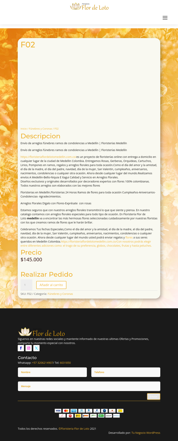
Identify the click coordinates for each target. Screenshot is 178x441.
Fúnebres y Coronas (40, 128)
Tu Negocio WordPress (145, 433)
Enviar (153, 396)
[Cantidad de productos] (26, 284)
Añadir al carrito (51, 285)
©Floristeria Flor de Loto (74, 428)
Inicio (23, 128)
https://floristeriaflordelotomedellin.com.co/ (48, 157)
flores (129, 237)
